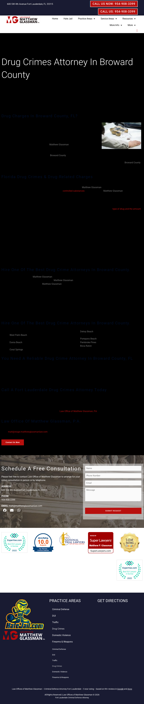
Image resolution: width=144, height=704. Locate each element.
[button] (137, 30)
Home (55, 18)
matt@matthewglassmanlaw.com (25, 505)
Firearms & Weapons (62, 641)
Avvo (130, 689)
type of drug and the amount (126, 209)
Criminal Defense (60, 609)
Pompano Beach (88, 338)
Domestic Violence (61, 635)
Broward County (58, 155)
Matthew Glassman (59, 144)
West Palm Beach (18, 335)
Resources (129, 18)
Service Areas (109, 18)
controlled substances (74, 191)
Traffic (55, 622)
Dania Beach (16, 342)
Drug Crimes (58, 628)
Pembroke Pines (88, 342)
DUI (54, 615)
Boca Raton (86, 346)
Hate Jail (68, 18)
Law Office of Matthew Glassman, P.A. (78, 411)
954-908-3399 (8, 499)
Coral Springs (16, 349)
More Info (116, 25)
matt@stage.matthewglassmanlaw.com (28, 431)
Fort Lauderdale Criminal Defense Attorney (72, 698)
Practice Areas (86, 18)
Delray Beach (86, 331)
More (132, 25)
